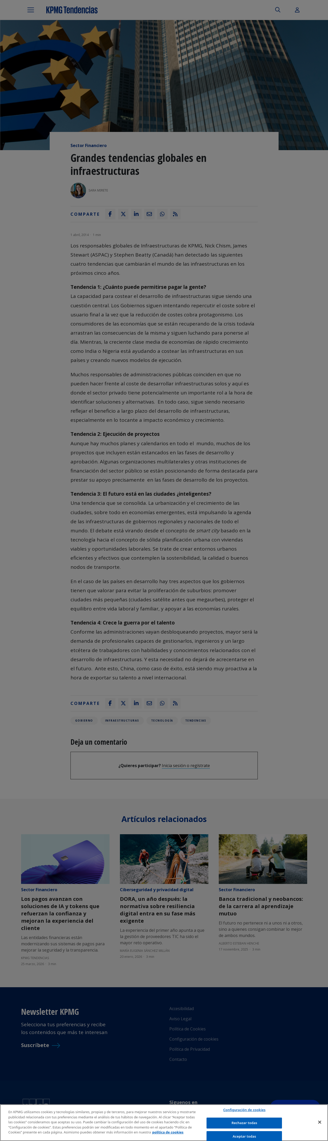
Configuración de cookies (244, 1110)
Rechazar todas (244, 1123)
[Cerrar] (319, 1122)
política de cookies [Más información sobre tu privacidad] (167, 1132)
